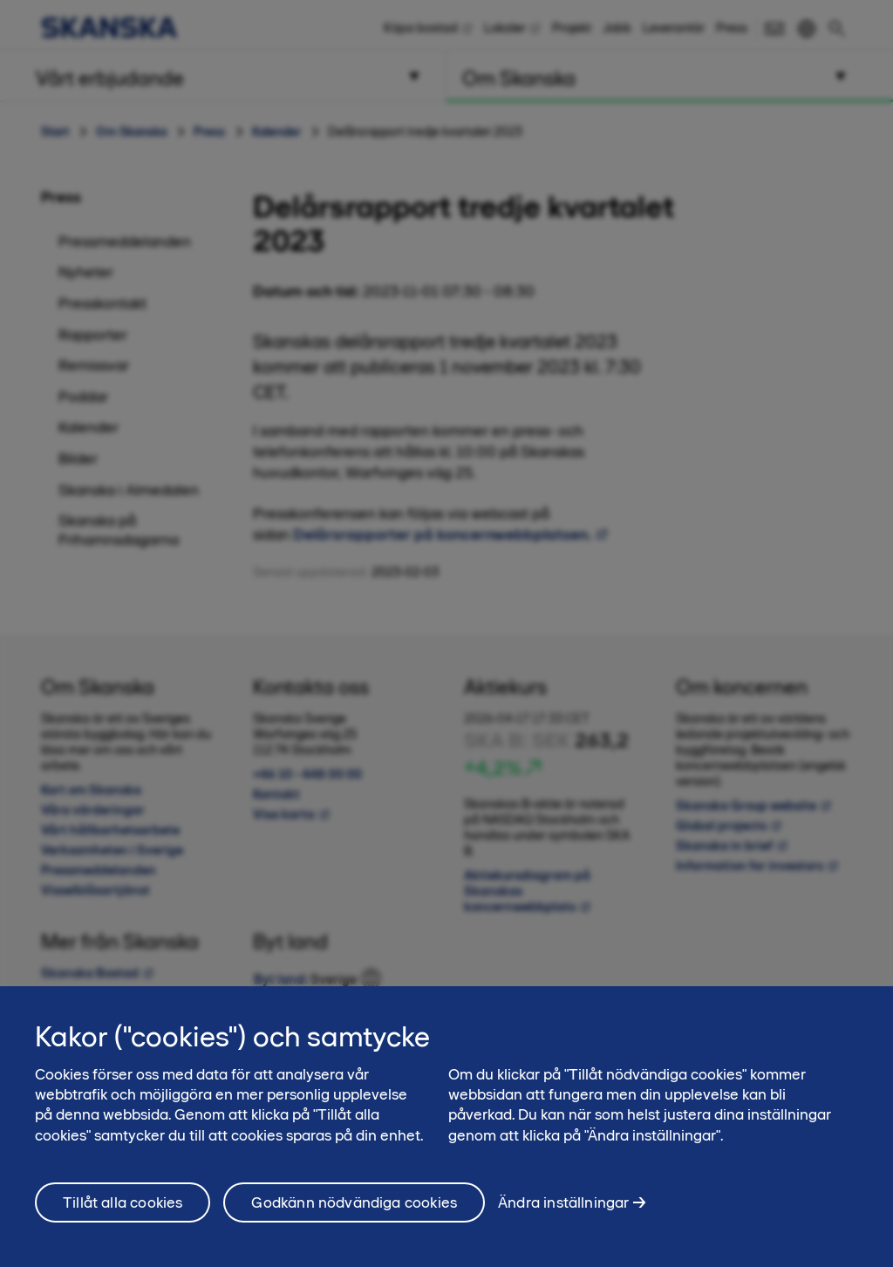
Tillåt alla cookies (122, 1211)
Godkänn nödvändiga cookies (354, 1211)
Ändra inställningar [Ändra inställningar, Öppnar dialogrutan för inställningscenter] (563, 1211)
